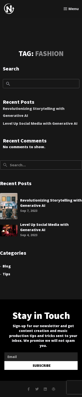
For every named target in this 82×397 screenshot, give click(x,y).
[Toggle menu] (71, 8)
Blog (7, 266)
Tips (6, 274)
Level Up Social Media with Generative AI (40, 123)
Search (11, 68)
